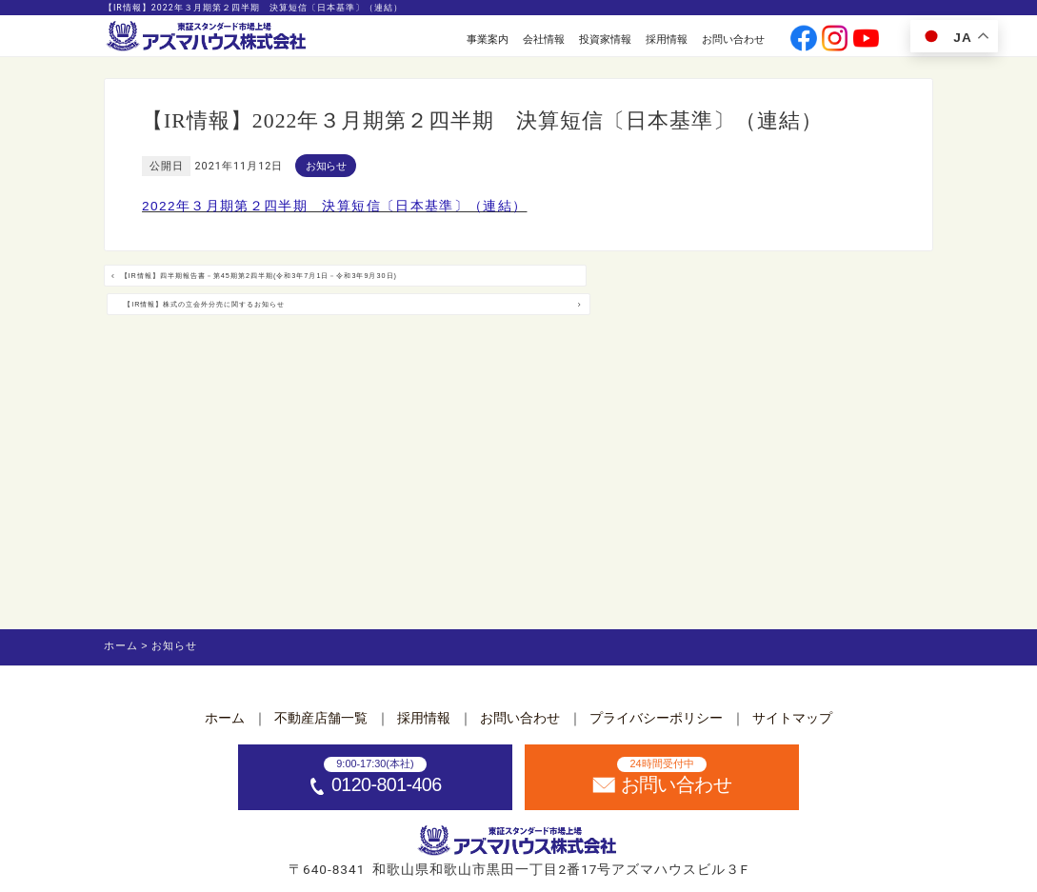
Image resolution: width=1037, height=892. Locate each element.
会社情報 (544, 39)
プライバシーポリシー (656, 718)
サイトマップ (792, 718)
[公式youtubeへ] (866, 40)
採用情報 (667, 39)
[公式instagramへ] (835, 40)
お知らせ (326, 165)
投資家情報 (605, 39)
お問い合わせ (733, 39)
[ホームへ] (207, 36)
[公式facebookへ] (803, 40)
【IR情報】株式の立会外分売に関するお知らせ (708, 289)
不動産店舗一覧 (321, 718)
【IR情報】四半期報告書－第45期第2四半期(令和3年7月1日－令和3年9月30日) (303, 290)
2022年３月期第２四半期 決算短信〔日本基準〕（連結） (334, 206)
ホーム (225, 718)
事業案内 (488, 39)
